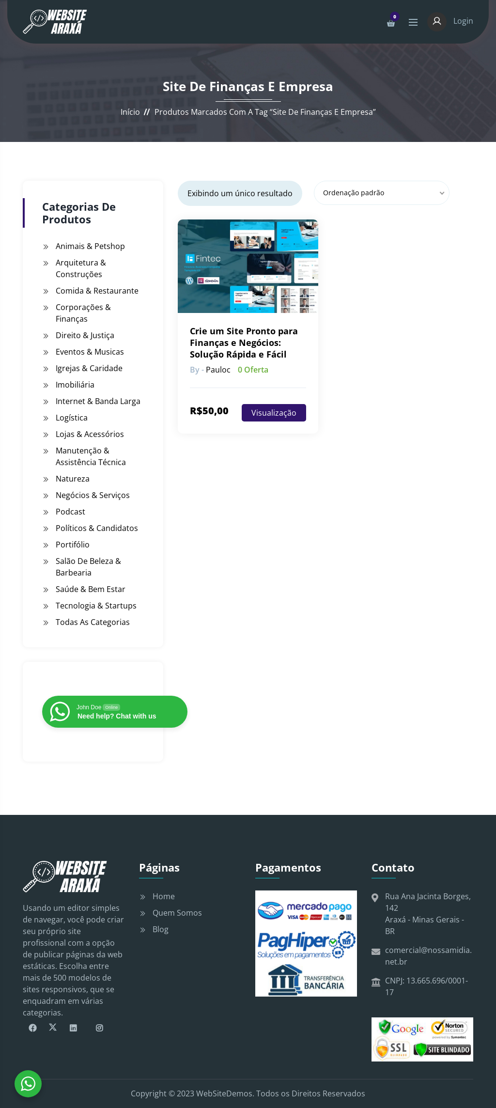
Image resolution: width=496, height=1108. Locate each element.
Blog (161, 929)
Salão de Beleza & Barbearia (88, 567)
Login (450, 21)
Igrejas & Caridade (89, 368)
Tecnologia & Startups (96, 605)
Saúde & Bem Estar (90, 589)
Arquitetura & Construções (81, 268)
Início (130, 112)
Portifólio (73, 544)
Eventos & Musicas (90, 351)
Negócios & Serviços (93, 495)
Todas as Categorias (93, 622)
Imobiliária (75, 384)
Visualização (273, 412)
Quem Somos (177, 912)
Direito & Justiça (85, 335)
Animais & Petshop (90, 246)
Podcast (70, 511)
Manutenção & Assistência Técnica (91, 456)
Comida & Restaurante (97, 290)
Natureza (73, 478)
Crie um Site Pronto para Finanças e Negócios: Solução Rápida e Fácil (244, 342)
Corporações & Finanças (83, 313)
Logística (72, 417)
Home (164, 896)
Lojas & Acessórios (90, 434)
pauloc (218, 369)
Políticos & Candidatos (97, 528)
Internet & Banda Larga (98, 401)
